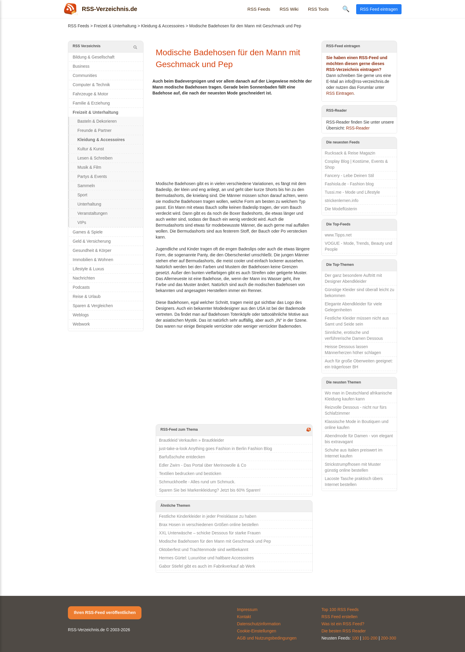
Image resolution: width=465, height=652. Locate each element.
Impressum (247, 609)
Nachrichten (84, 278)
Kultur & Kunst (90, 148)
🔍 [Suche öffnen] (346, 9)
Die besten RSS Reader (343, 631)
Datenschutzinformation (259, 623)
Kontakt (244, 616)
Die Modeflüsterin (341, 208)
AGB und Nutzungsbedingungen (267, 638)
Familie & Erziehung (91, 103)
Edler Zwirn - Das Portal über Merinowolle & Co (202, 465)
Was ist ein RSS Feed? (342, 623)
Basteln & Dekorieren (97, 121)
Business (81, 66)
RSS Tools (318, 9)
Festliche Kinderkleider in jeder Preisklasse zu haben (207, 516)
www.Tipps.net (338, 235)
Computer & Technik (91, 84)
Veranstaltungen (92, 213)
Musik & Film (89, 167)
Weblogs (81, 314)
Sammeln (86, 185)
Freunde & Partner (94, 130)
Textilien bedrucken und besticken (190, 473)
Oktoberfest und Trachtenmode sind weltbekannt (203, 549)
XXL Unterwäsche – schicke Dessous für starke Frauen (210, 533)
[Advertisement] (234, 137)
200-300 (388, 638)
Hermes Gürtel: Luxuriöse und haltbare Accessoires (206, 557)
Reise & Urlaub (87, 296)
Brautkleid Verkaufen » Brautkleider (191, 440)
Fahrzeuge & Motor (90, 93)
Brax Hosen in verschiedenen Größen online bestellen (208, 524)
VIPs (81, 222)
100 (355, 638)
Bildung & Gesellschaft (93, 57)
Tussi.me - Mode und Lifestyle (352, 192)
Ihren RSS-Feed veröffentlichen (105, 612)
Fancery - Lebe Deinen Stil (349, 175)
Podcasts (81, 287)
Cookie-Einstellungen (256, 631)
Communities (85, 75)
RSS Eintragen (340, 93)
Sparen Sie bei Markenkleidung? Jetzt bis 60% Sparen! (209, 490)
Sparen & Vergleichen (93, 305)
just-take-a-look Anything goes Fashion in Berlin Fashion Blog (215, 448)
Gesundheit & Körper (92, 250)
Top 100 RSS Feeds (340, 609)
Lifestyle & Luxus (88, 268)
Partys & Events (92, 176)
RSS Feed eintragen (379, 9)
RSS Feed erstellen (339, 616)
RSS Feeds (258, 9)
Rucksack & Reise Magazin (350, 153)
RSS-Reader (358, 128)
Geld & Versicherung (92, 241)
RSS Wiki (289, 9)
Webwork (81, 324)
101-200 (370, 638)
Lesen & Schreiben (94, 158)
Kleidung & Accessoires (162, 25)
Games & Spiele (88, 232)
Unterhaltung (89, 204)
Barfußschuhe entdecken (182, 456)
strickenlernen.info (342, 200)
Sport (82, 194)
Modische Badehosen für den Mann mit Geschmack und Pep (215, 541)
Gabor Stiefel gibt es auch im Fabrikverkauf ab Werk (207, 566)
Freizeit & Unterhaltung (115, 25)
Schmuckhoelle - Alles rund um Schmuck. (197, 481)
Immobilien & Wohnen (93, 259)
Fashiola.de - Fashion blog (349, 183)
